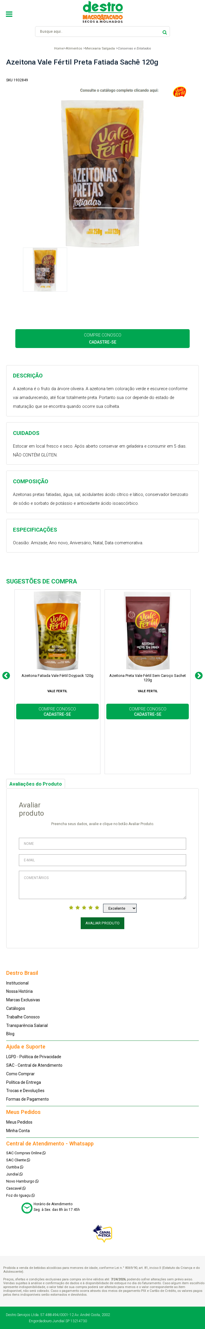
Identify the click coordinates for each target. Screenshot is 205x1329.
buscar (165, 31)
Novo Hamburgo (22, 1181)
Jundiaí (14, 1174)
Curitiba (14, 1167)
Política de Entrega (23, 1082)
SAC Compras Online (26, 1153)
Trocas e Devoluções (25, 1090)
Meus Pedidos (19, 1122)
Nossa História (19, 991)
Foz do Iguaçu (20, 1195)
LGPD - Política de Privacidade (33, 1056)
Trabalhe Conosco (23, 1017)
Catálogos (15, 1008)
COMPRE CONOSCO (102, 338)
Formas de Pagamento (27, 1099)
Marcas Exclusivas (23, 999)
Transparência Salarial (27, 1025)
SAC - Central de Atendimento (34, 1065)
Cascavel (16, 1188)
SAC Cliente (18, 1160)
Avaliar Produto (102, 923)
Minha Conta (18, 1130)
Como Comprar (20, 1073)
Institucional (17, 983)
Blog (10, 1033)
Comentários (102, 885)
